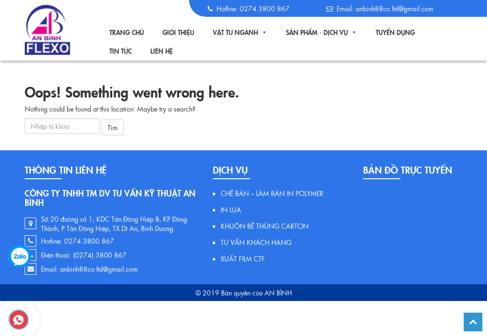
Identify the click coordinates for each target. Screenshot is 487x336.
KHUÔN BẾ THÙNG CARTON (265, 226)
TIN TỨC (120, 51)
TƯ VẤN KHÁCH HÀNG (256, 242)
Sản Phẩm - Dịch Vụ (317, 32)
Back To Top (473, 322)
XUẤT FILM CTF (243, 258)
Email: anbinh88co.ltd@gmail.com (89, 268)
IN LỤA (231, 209)
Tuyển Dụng (395, 32)
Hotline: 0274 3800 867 (77, 240)
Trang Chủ (126, 32)
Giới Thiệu (178, 32)
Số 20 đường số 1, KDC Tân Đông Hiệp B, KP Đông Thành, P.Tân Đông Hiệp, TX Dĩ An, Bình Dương (114, 223)
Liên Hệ (161, 51)
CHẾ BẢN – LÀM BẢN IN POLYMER (272, 193)
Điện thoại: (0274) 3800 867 (84, 254)
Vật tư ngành (235, 32)
